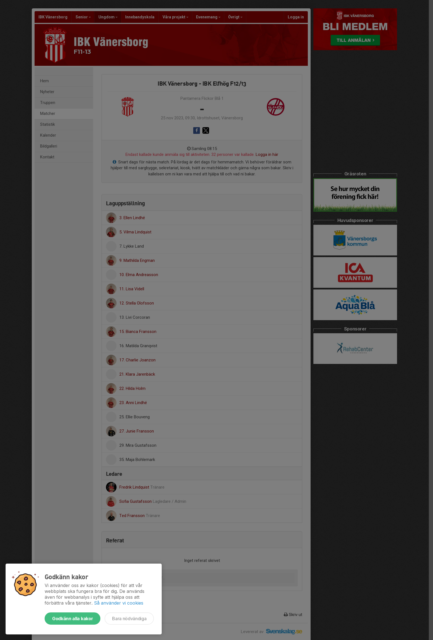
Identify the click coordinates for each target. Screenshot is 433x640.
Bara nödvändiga (129, 618)
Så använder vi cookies (118, 603)
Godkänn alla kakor (72, 618)
